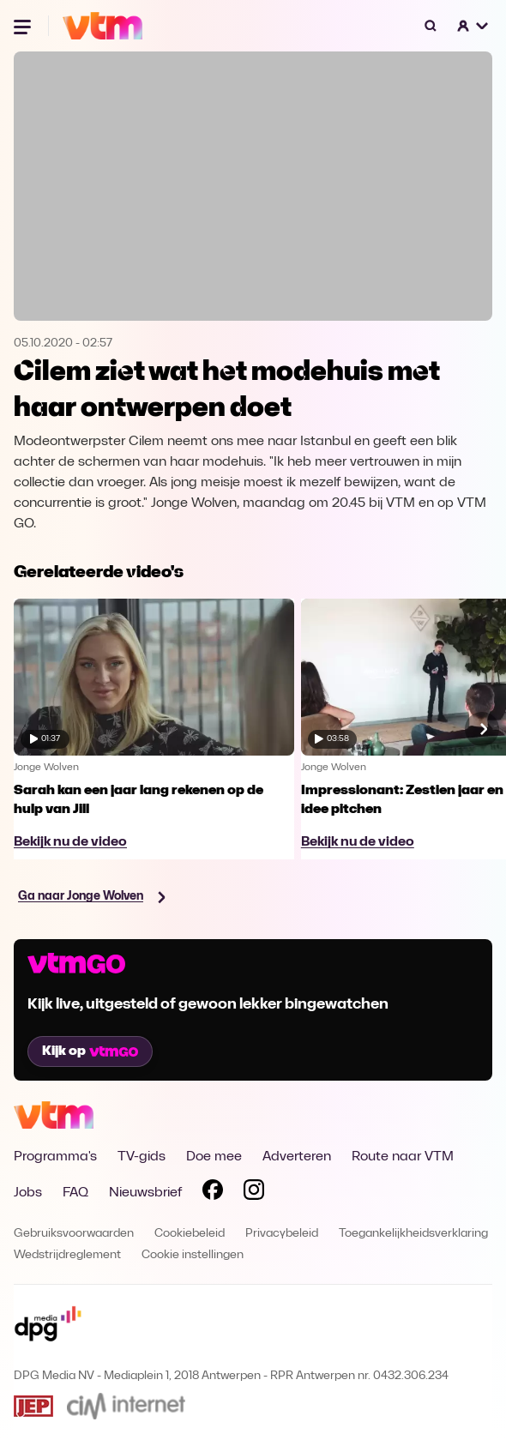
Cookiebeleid (189, 1233)
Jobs (28, 1193)
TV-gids (141, 1157)
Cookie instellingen (193, 1255)
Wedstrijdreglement (67, 1255)
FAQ (75, 1193)
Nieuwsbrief (145, 1193)
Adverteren (296, 1157)
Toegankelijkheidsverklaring (413, 1233)
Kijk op (90, 1051)
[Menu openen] (24, 25)
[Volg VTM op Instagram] (254, 1193)
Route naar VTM (403, 1157)
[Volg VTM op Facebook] (212, 1193)
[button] (473, 25)
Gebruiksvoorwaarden (74, 1233)
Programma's (55, 1157)
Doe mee (214, 1157)
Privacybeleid (281, 1233)
